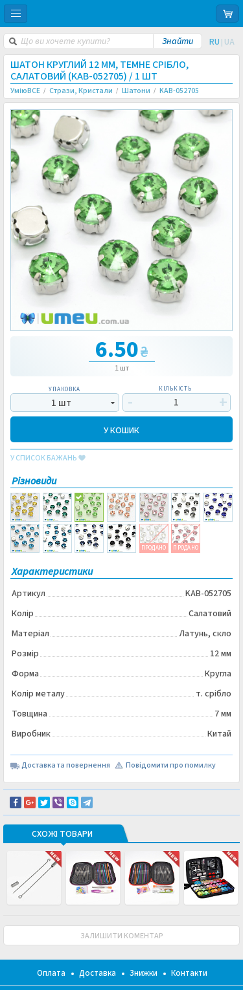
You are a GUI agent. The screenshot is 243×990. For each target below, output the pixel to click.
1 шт (61, 403)
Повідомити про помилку (171, 765)
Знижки (143, 973)
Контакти (189, 973)
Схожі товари (62, 835)
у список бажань (48, 458)
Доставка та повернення (65, 765)
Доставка (97, 973)
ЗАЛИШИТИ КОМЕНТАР (121, 936)
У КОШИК (121, 429)
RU (214, 42)
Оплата (51, 973)
